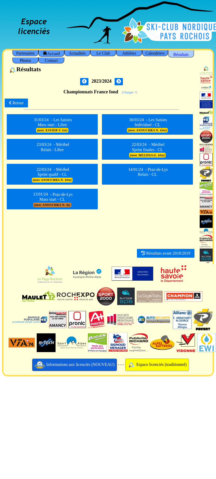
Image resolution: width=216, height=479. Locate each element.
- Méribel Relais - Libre (52, 149)
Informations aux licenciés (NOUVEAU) (74, 365)
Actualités (77, 53)
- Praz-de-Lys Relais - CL (147, 173)
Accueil (51, 53)
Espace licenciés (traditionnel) (157, 365)
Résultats (181, 54)
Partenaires (25, 53)
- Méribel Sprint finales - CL (147, 150)
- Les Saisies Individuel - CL (147, 125)
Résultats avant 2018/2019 (165, 253)
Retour (16, 103)
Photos (25, 60)
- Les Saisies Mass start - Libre (52, 125)
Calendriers (155, 53)
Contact (51, 60)
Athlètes (129, 53)
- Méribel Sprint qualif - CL (52, 174)
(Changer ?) (129, 92)
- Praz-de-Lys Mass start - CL (52, 199)
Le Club (103, 53)
